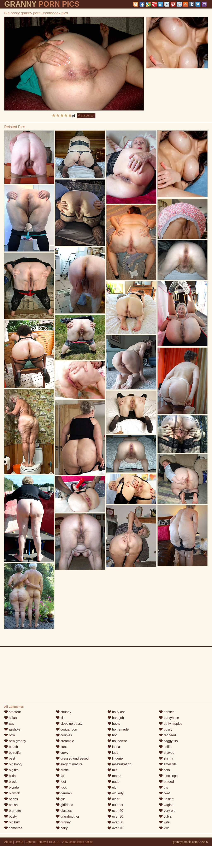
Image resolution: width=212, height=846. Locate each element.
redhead (167, 735)
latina (113, 747)
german (64, 793)
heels (113, 723)
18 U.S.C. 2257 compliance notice (71, 842)
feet (61, 781)
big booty (13, 764)
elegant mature (69, 764)
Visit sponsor (86, 115)
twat (164, 793)
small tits (168, 764)
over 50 (115, 816)
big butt (12, 822)
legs (112, 752)
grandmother (67, 816)
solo (164, 770)
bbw (9, 735)
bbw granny (15, 741)
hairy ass (116, 712)
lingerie (115, 758)
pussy (165, 729)
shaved (166, 752)
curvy (62, 752)
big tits (11, 770)
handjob (115, 718)
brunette (12, 810)
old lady (115, 793)
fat (60, 776)
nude (113, 781)
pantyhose (169, 718)
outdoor (115, 805)
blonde (11, 787)
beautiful (12, 752)
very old (167, 810)
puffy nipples (170, 723)
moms (114, 776)
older (113, 799)
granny (63, 822)
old (112, 787)
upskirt (166, 799)
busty (10, 816)
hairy (62, 828)
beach (11, 747)
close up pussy (69, 723)
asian (10, 718)
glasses (64, 810)
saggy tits (168, 741)
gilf (60, 799)
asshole (12, 729)
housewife (117, 741)
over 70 (115, 828)
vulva (165, 816)
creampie (65, 741)
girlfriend (64, 805)
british (11, 805)
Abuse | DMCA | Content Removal (26, 842)
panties (166, 712)
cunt (61, 747)
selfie (165, 747)
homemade (118, 729)
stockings (168, 776)
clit (60, 718)
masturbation (119, 764)
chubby (63, 712)
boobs (11, 799)
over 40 (115, 810)
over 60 (115, 822)
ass (9, 723)
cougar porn (67, 729)
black (10, 781)
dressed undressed (72, 758)
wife (164, 822)
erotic (62, 770)
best (9, 758)
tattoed (166, 781)
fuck (61, 787)
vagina (166, 805)
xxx (164, 828)
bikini (10, 776)
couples (64, 735)
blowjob (12, 793)
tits (163, 787)
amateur (12, 712)
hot (112, 735)
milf (112, 770)
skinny (166, 758)
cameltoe (13, 828)
